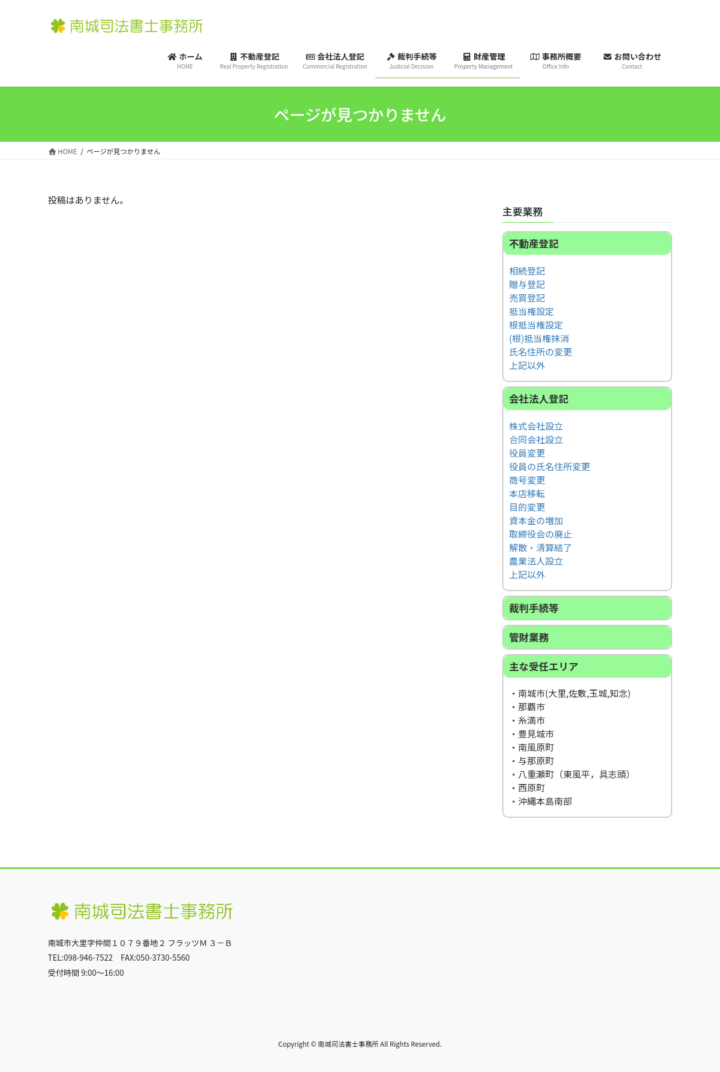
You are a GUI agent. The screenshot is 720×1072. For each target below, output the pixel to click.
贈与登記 (527, 284)
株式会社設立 (536, 426)
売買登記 (527, 297)
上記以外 (527, 365)
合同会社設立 (536, 439)
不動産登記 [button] (534, 243)
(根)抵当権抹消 (539, 338)
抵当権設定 (531, 311)
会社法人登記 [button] (539, 398)
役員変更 (527, 453)
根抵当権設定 (536, 324)
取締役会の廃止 (540, 533)
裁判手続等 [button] (534, 608)
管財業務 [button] (528, 637)
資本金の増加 (536, 520)
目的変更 (527, 507)
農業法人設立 (536, 560)
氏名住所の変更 (540, 351)
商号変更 (527, 480)
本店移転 (527, 493)
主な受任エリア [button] (543, 666)
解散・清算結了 (540, 547)
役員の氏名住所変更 (549, 466)
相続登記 (527, 270)
